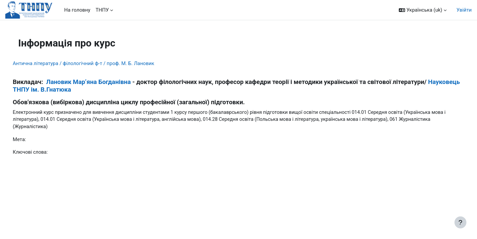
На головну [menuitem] (77, 10)
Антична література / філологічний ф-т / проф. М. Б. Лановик (96, 63)
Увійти (464, 10)
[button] (423, 10)
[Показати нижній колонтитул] (460, 222)
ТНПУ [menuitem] (102, 10)
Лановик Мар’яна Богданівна (101, 82)
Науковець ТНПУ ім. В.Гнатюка (106, 89)
